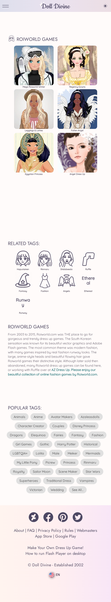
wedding (57, 490)
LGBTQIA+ (20, 453)
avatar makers (61, 417)
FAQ (31, 530)
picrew (50, 462)
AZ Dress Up (60, 370)
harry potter (66, 444)
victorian (35, 490)
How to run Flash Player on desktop (55, 553)
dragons (16, 435)
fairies (58, 435)
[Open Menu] (5, 6)
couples (58, 426)
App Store (43, 536)
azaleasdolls (90, 417)
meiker (72, 453)
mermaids (93, 453)
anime (38, 417)
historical (91, 444)
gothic (44, 444)
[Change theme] (105, 6)
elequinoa (38, 435)
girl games (24, 444)
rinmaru (90, 462)
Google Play (65, 536)
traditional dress (58, 481)
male (55, 453)
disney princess (84, 426)
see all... (77, 490)
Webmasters (87, 530)
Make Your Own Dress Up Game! (55, 548)
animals (19, 417)
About (19, 530)
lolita (40, 453)
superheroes (28, 481)
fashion (97, 435)
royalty (19, 472)
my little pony (27, 462)
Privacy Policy (49, 530)
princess (69, 462)
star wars (93, 472)
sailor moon (41, 472)
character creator (31, 426)
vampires (87, 481)
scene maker (68, 472)
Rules (69, 530)
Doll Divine (55, 6)
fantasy (77, 435)
